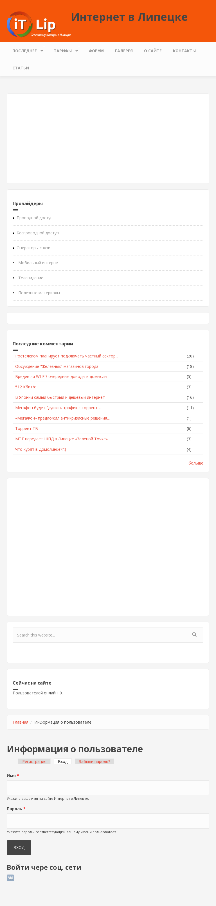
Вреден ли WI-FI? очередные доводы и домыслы (61, 376)
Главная (20, 722)
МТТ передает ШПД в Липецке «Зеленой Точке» (61, 438)
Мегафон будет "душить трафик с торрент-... (58, 407)
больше (195, 463)
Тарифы (64, 49)
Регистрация (34, 761)
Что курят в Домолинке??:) (40, 449)
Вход (65, 761)
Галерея (124, 50)
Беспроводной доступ (38, 232)
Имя (13, 775)
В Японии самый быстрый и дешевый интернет (60, 397)
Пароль (16, 808)
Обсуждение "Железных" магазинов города (56, 366)
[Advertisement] (108, 138)
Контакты (184, 50)
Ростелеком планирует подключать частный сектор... (66, 356)
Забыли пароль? (94, 761)
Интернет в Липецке (129, 16)
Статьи (20, 68)
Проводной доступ (35, 217)
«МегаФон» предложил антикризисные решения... (62, 418)
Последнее (26, 49)
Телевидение (30, 277)
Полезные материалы (39, 292)
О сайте (153, 50)
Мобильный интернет (39, 262)
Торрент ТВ (26, 428)
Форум (96, 50)
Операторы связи (33, 247)
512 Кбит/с (25, 386)
